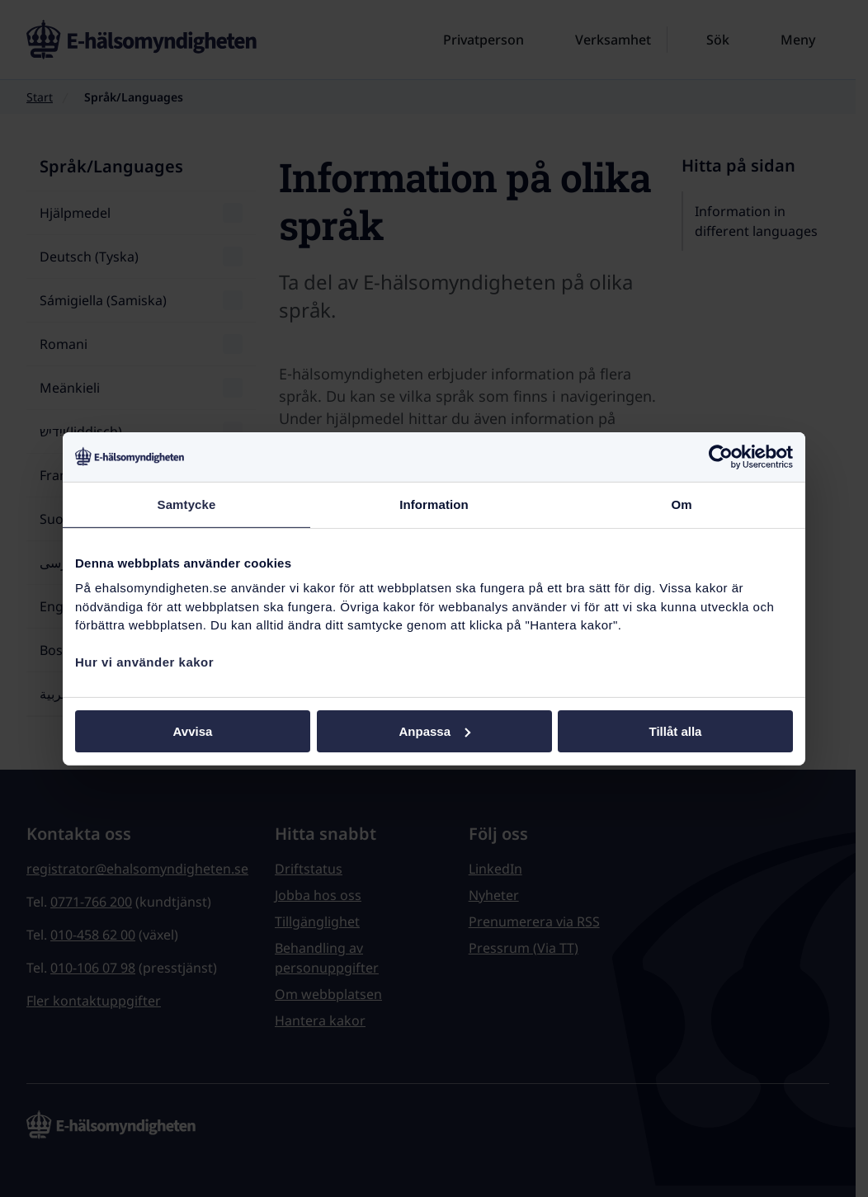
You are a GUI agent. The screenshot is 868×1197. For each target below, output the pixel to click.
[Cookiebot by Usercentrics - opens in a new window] (721, 456)
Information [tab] (434, 504)
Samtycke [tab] (187, 504)
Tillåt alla (675, 730)
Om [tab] (681, 504)
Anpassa (434, 730)
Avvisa (193, 730)
